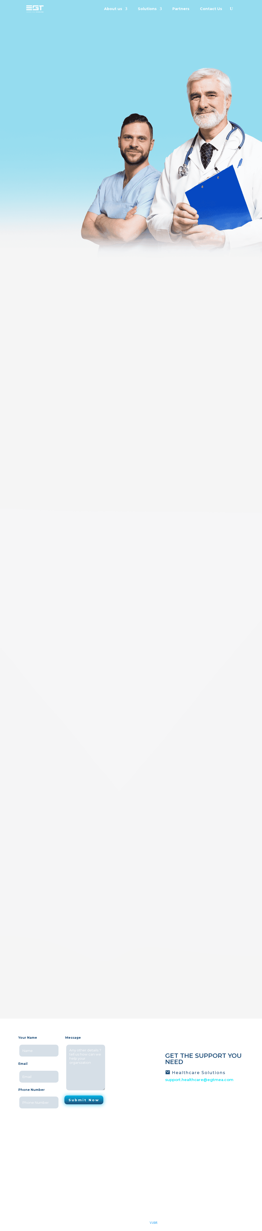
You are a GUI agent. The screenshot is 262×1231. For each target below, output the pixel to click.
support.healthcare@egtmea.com (199, 1079)
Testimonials (102, 1167)
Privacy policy (103, 1181)
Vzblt (154, 1223)
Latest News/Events (109, 1160)
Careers (98, 1174)
